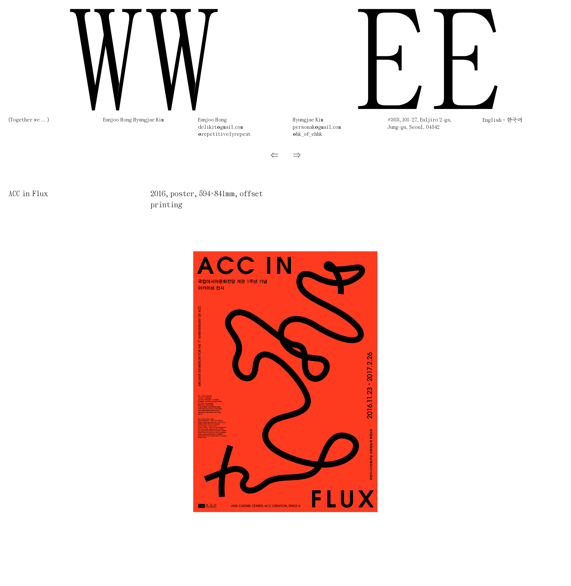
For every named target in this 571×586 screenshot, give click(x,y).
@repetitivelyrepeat (224, 134)
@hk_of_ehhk (307, 134)
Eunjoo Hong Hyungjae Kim (133, 120)
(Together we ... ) (28, 120)
